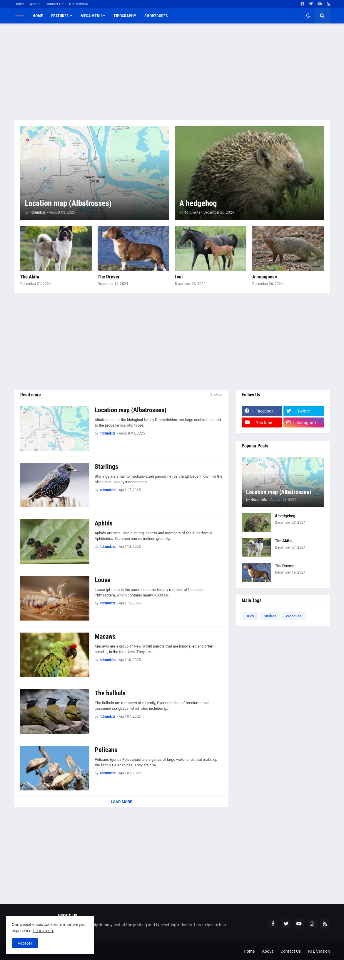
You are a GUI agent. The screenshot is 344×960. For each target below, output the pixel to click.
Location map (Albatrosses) (68, 203)
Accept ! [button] (25, 943)
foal (179, 277)
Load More (121, 802)
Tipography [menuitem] (124, 15)
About (35, 4)
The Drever (109, 277)
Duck (250, 616)
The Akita (29, 277)
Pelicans (106, 749)
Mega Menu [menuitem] (91, 15)
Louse (103, 580)
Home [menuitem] (38, 15)
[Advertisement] (172, 72)
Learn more (43, 930)
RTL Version (78, 4)
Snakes (270, 616)
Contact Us (54, 4)
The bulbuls (110, 693)
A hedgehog (198, 203)
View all (216, 394)
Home (19, 4)
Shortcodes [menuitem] (156, 15)
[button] (308, 15)
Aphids (104, 523)
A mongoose (264, 277)
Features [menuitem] (60, 15)
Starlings (106, 466)
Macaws (105, 636)
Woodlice (293, 616)
